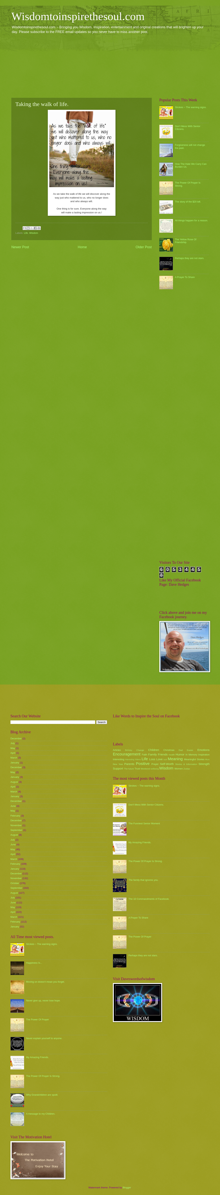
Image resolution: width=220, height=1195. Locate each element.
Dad (181, 750)
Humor (180, 754)
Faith (144, 754)
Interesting (118, 759)
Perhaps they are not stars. (189, 258)
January (14, 762)
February (15, 815)
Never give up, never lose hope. (43, 1000)
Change (140, 750)
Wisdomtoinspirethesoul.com (78, 16)
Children (153, 749)
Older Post (144, 247)
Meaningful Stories (194, 759)
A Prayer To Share (185, 277)
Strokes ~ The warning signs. (190, 107)
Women (178, 768)
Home (82, 247)
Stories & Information (186, 764)
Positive (143, 763)
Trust (137, 768)
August (14, 781)
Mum (207, 759)
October (14, 883)
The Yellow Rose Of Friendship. (185, 241)
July (12, 743)
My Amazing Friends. (37, 1057)
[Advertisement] (110, 65)
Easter (190, 750)
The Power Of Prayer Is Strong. (43, 1076)
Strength (204, 764)
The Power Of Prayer (37, 1019)
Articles (117, 750)
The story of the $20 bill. (188, 201)
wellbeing (155, 769)
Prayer (155, 764)
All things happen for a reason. (191, 220)
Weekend (145, 769)
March (13, 757)
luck (165, 759)
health (172, 755)
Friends (163, 754)
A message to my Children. (40, 1113)
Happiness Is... (34, 962)
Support (118, 768)
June (13, 806)
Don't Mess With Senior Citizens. (146, 804)
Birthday (128, 750)
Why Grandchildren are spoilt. (42, 1094)
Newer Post (20, 247)
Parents (129, 764)
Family (152, 754)
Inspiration (204, 754)
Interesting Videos (133, 759)
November (16, 825)
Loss (152, 759)
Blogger (127, 1187)
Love (159, 759)
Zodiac (186, 769)
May (12, 748)
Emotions (203, 749)
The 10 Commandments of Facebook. (148, 898)
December (16, 738)
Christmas (168, 750)
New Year (118, 764)
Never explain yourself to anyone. (44, 1038)
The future (129, 769)
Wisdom (33, 233)
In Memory (191, 754)
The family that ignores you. (143, 880)
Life (26, 233)
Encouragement (126, 754)
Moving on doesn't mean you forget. (45, 981)
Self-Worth (167, 764)
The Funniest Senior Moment (144, 823)
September (16, 830)
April (12, 752)
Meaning (175, 759)
